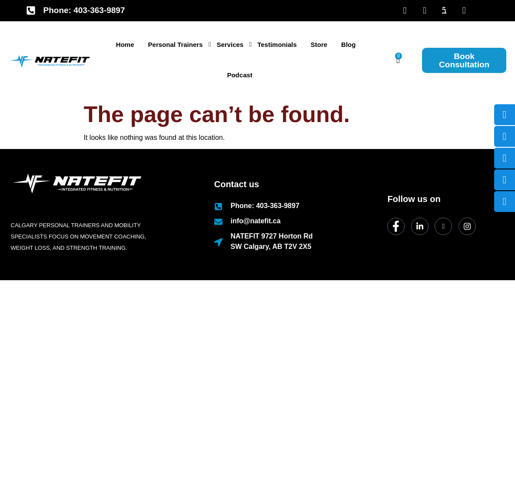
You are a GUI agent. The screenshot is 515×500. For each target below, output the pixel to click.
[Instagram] (467, 226)
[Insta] (464, 10)
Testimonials (277, 44)
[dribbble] (443, 226)
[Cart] (398, 60)
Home (125, 44)
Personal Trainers (177, 44)
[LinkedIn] (424, 10)
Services (231, 44)
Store (319, 44)
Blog (348, 44)
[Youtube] (444, 10)
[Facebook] (405, 10)
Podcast (239, 75)
